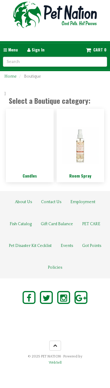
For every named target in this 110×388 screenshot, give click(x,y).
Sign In (36, 49)
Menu (11, 49)
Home (10, 76)
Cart (98, 50)
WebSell (55, 362)
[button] (96, 49)
